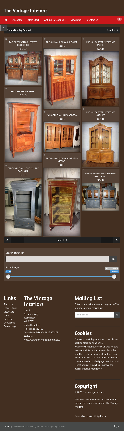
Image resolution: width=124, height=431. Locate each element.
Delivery (8, 319)
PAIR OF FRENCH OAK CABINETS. (61, 115)
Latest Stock (33, 20)
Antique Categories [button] (55, 20)
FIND (113, 259)
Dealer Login (10, 326)
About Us (17, 20)
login (116, 426)
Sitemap (8, 427)
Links (6, 315)
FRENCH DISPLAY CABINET (23, 91)
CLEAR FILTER (112, 268)
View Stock (76, 20)
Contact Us (92, 20)
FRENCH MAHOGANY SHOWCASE (61, 42)
